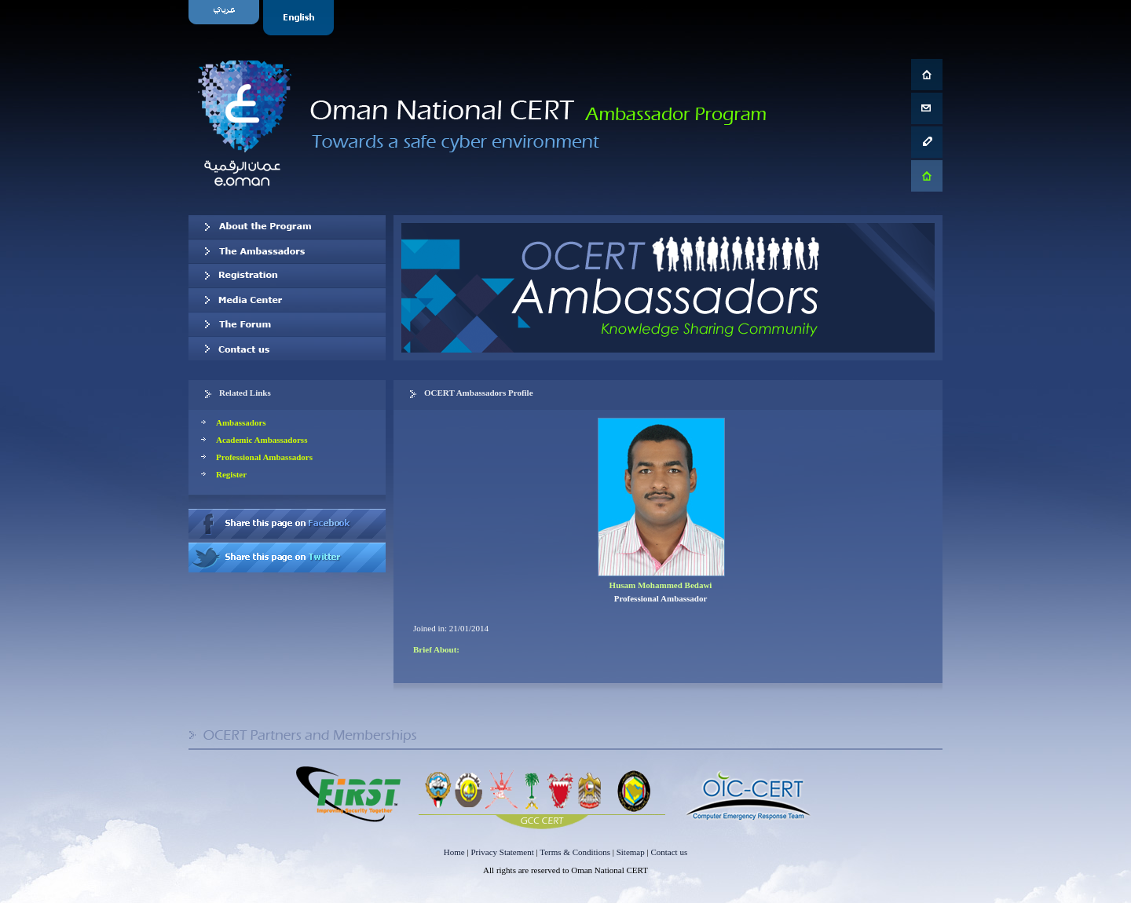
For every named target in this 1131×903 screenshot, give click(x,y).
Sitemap (631, 852)
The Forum (287, 324)
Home (454, 852)
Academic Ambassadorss (261, 439)
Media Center (287, 300)
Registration (287, 275)
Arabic (225, 17)
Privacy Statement (501, 852)
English (300, 17)
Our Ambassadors (287, 251)
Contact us (287, 348)
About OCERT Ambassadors (287, 227)
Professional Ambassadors (264, 457)
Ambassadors (241, 422)
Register (231, 474)
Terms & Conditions (575, 852)
